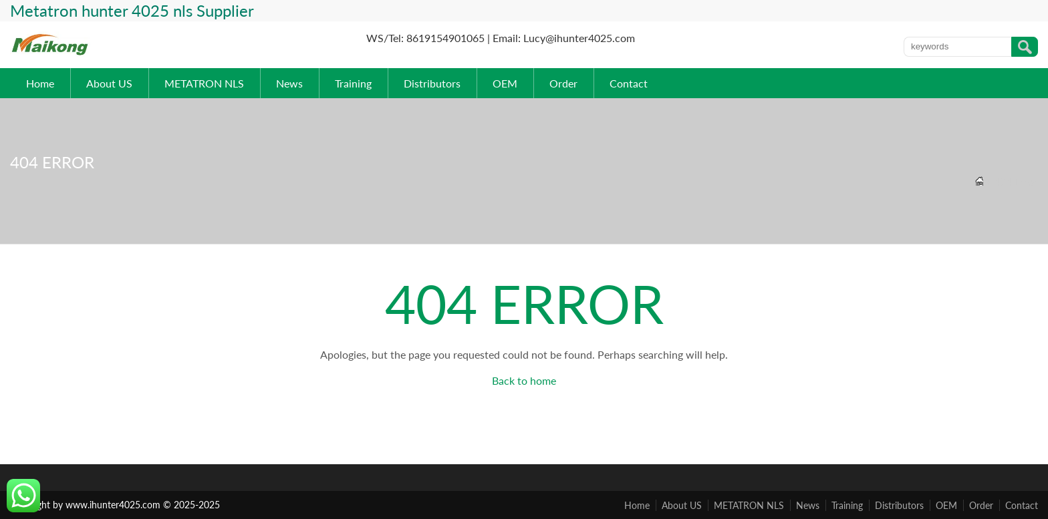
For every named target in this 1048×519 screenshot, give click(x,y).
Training (353, 83)
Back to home (524, 380)
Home (40, 83)
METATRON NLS (204, 83)
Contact (629, 83)
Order (563, 83)
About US (109, 83)
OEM (505, 83)
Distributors (432, 83)
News (289, 83)
